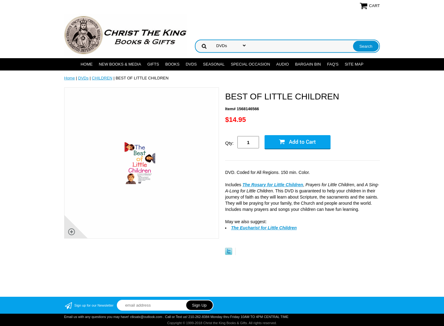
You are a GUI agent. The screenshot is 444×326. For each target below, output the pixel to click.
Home (86, 64)
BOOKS (172, 64)
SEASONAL (213, 64)
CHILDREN (102, 78)
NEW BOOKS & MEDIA (120, 64)
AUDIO (282, 64)
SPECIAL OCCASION (250, 64)
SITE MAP (354, 64)
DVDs (191, 64)
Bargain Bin (308, 64)
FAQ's (333, 64)
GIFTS (153, 64)
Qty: (229, 143)
